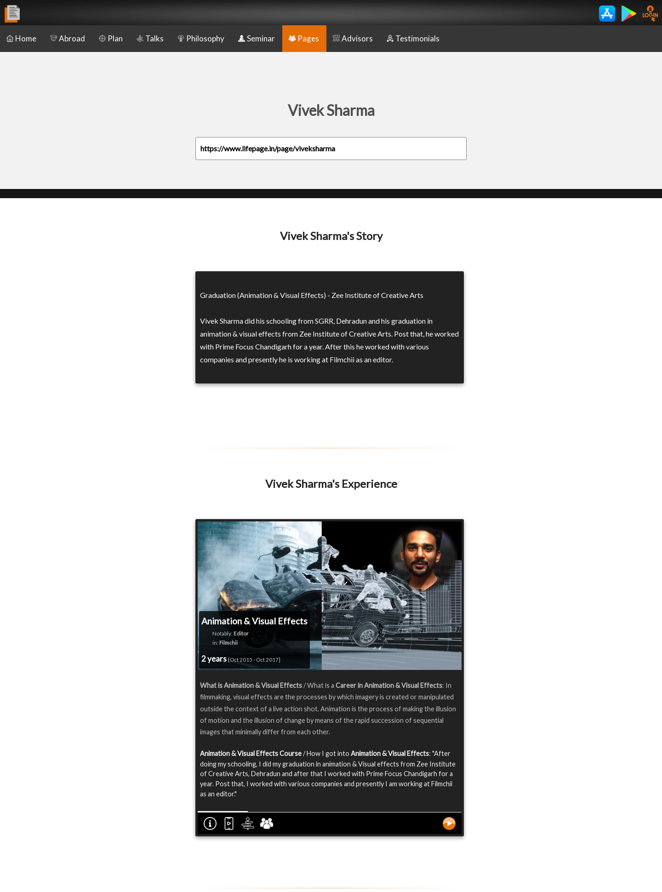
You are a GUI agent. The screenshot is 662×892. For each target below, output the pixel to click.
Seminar (256, 38)
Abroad (67, 38)
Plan (111, 38)
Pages (304, 38)
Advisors (353, 38)
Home (21, 38)
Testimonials (413, 38)
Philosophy (200, 38)
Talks (150, 38)
